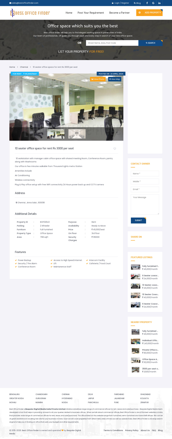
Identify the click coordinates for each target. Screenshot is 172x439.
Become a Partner (119, 12)
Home (69, 12)
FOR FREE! (81, 52)
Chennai (65, 394)
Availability (73, 225)
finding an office (33, 422)
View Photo (97, 79)
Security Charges (72, 239)
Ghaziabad (145, 394)
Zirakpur (144, 402)
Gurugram (41, 398)
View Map (115, 79)
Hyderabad (67, 398)
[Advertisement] (145, 113)
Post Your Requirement (91, 12)
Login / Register (122, 3)
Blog (137, 3)
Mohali (12, 402)
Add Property (148, 12)
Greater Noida (16, 398)
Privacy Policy (131, 430)
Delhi (90, 394)
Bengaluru (14, 394)
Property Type (24, 233)
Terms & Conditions (113, 430)
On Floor (72, 233)
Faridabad (119, 394)
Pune (116, 402)
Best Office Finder (30, 430)
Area (19, 237)
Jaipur (91, 398)
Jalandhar (119, 398)
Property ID (22, 222)
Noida (65, 402)
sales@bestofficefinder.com (25, 3)
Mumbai (39, 402)
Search (150, 43)
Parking (20, 225)
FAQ (154, 430)
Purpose (72, 222)
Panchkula (93, 402)
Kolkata (144, 398)
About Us (145, 430)
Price (70, 229)
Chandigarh (41, 394)
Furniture (21, 229)
